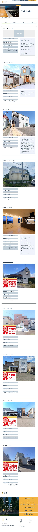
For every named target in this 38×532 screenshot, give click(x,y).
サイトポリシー (22, 525)
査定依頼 (29, 510)
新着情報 (21, 521)
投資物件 (32, 22)
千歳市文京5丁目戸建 (7, 400)
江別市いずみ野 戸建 (8, 62)
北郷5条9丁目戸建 (7, 445)
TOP (2, 17)
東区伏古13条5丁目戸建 (8, 28)
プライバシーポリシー (22, 526)
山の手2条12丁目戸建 (7, 207)
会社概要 (6, 509)
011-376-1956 (29, 500)
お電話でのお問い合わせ (17, 0)
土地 (23, 22)
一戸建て (6, 22)
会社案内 (21, 519)
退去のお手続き (33, 0)
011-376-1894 (29, 498)
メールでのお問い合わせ (29, 507)
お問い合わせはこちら (25, 0)
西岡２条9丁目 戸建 (7, 308)
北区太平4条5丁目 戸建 (8, 109)
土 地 (29, 521)
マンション (14, 22)
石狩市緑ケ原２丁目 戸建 (8, 160)
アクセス (6, 510)
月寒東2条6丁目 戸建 (8, 354)
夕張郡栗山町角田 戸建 (8, 262)
